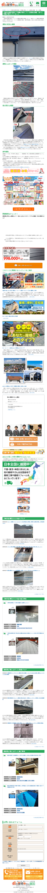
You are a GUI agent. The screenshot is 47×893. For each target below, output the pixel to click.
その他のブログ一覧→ (39, 594)
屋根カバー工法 (27, 144)
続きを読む (32, 296)
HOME (4, 10)
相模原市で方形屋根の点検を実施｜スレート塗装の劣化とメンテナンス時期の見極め (25, 723)
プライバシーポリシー (28, 868)
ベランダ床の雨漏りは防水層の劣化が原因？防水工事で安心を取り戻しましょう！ (24, 546)
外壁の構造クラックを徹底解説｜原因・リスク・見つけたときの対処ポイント (23, 570)
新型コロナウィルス (25, 147)
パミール (31, 58)
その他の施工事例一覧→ (38, 665)
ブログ (8, 10)
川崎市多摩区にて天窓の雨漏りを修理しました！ (18, 602)
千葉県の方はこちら (23, 504)
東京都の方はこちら (23, 495)
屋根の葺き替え (35, 144)
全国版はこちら (23, 513)
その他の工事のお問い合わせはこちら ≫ (23, 209)
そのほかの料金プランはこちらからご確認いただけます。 (17, 167)
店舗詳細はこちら (11, 409)
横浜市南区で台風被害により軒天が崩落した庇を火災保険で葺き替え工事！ (24, 755)
